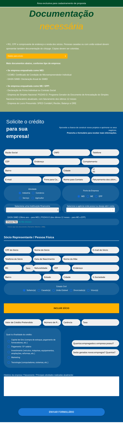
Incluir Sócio (61, 308)
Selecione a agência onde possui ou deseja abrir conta (90, 206)
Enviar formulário (61, 416)
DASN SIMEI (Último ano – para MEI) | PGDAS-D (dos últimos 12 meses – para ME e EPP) (46, 217)
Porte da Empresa (91, 191)
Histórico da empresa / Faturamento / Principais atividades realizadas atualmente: (39, 375)
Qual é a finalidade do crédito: (19, 334)
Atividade (32, 189)
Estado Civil (61, 286)
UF (94, 169)
